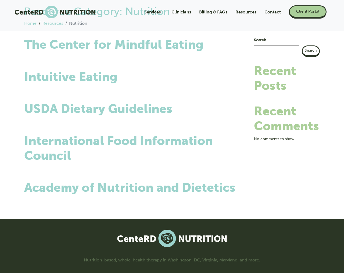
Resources (245, 12)
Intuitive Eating (70, 76)
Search (260, 40)
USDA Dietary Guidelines (98, 108)
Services (152, 12)
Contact (272, 12)
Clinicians (181, 12)
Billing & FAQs (213, 12)
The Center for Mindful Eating (113, 44)
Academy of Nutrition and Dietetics (129, 187)
